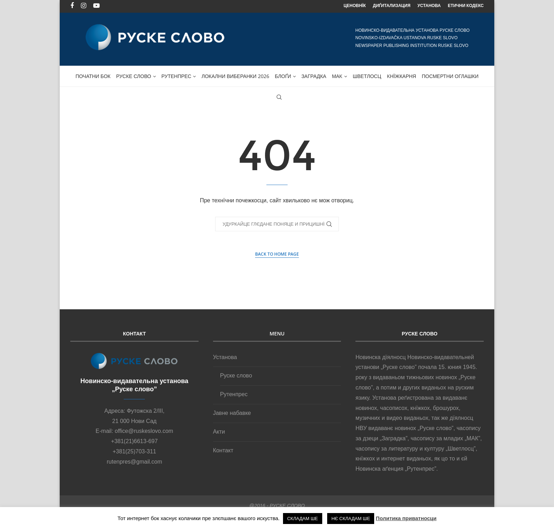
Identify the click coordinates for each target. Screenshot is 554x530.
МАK (337, 74)
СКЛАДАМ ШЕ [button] (302, 518)
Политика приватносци (406, 518)
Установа (225, 356)
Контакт (223, 449)
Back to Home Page (277, 253)
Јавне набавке (232, 412)
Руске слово (133, 74)
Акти (219, 430)
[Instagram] (83, 5)
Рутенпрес (176, 74)
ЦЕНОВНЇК (355, 5)
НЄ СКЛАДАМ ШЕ (350, 518)
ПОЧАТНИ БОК (93, 74)
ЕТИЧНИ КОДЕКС (466, 5)
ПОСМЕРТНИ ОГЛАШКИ (450, 74)
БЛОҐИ (283, 74)
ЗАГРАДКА (313, 74)
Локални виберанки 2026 (235, 74)
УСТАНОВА (429, 5)
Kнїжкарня (401, 74)
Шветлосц (367, 74)
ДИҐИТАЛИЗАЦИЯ (391, 5)
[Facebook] (72, 5)
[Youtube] (96, 5)
